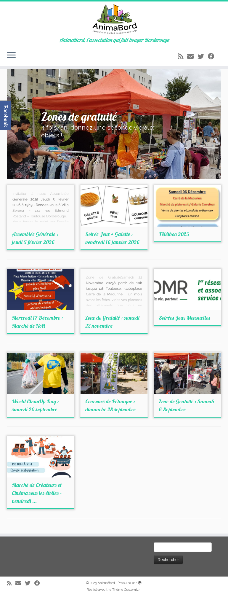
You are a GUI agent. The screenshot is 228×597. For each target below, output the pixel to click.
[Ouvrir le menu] (11, 55)
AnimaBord (106, 583)
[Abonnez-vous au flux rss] (182, 56)
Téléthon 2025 (174, 234)
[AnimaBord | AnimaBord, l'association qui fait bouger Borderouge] (114, 19)
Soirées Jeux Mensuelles (184, 317)
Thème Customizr (126, 590)
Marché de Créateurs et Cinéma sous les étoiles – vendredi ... (37, 493)
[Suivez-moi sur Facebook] (213, 56)
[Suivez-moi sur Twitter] (203, 56)
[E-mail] (192, 56)
